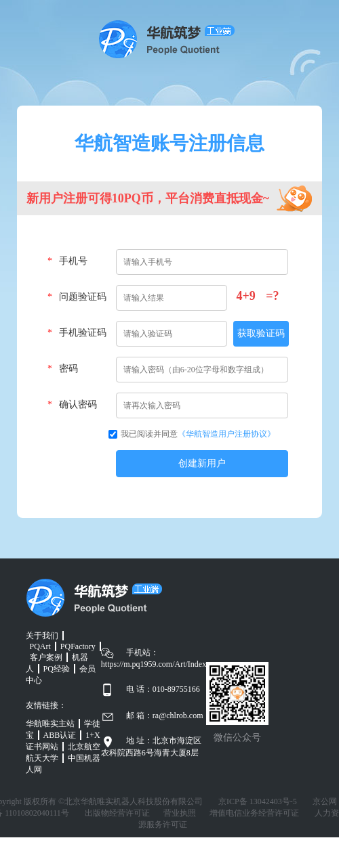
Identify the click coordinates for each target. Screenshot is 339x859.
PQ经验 (56, 669)
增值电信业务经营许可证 (254, 813)
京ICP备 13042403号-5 (257, 801)
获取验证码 (261, 333)
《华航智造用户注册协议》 (226, 434)
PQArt (40, 646)
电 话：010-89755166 (163, 689)
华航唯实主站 (50, 723)
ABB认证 (60, 735)
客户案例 (46, 657)
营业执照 (179, 813)
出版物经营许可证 (117, 813)
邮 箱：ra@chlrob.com (164, 715)
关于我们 (42, 635)
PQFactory (78, 646)
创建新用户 (202, 463)
